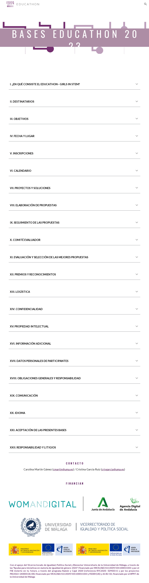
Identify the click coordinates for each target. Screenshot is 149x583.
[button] (145, 4)
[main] (74, 42)
